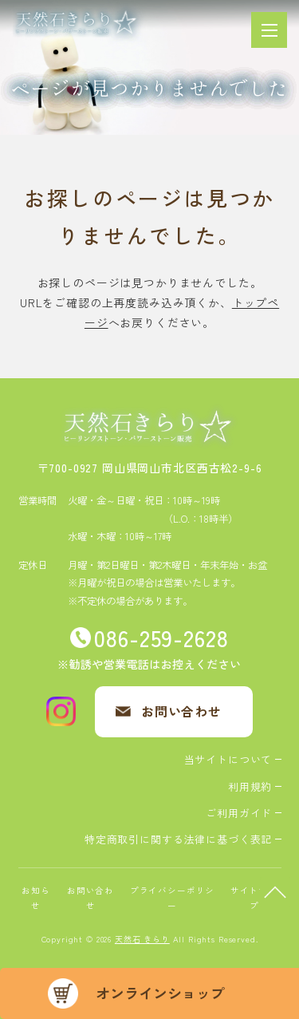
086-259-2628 (161, 638)
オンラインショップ (160, 992)
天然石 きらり (142, 939)
